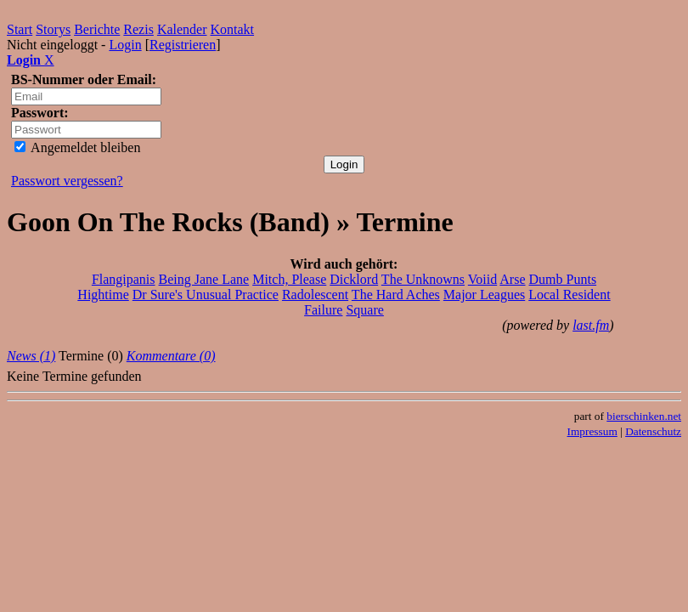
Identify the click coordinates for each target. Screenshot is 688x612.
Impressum (592, 431)
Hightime (102, 294)
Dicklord (354, 279)
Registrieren (182, 44)
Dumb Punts (563, 279)
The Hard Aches (396, 294)
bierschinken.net (643, 416)
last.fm (590, 325)
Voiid (482, 279)
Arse (512, 279)
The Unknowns (423, 279)
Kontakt (233, 29)
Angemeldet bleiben (77, 147)
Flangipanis (123, 279)
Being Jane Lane (204, 279)
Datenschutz (653, 431)
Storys (53, 29)
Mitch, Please (289, 279)
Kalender (182, 29)
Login (125, 44)
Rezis (138, 29)
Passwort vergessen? (67, 180)
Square (364, 310)
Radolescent (315, 294)
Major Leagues (484, 294)
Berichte (97, 29)
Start (19, 29)
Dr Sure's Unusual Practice (206, 294)
